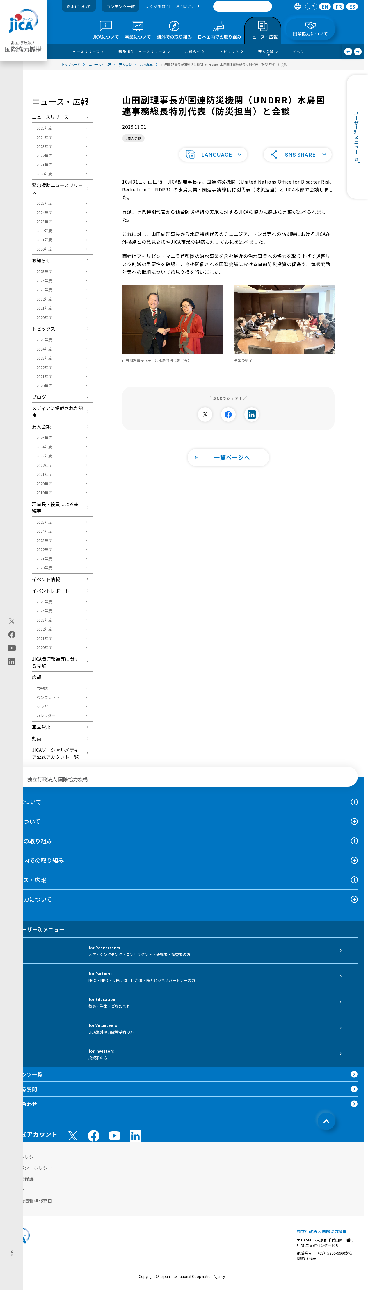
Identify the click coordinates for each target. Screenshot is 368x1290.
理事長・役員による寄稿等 (55, 507)
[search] (242, 6)
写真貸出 (41, 727)
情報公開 (15, 1189)
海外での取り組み (29, 841)
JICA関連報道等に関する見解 (55, 662)
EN (324, 6)
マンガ (42, 706)
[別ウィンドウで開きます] (205, 414)
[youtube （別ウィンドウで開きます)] (114, 1135)
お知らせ (41, 260)
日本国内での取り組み (35, 860)
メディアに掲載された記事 (57, 412)
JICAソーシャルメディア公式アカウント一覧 (55, 753)
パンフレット (47, 697)
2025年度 (44, 128)
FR (338, 6)
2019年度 (44, 492)
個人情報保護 (20, 1178)
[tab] (297, 6)
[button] (213, 154)
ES (352, 6)
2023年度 (44, 146)
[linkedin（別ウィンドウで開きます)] (12, 661)
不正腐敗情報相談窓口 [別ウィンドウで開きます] (29, 1200)
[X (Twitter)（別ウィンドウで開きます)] (12, 621)
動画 (36, 738)
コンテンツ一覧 (120, 6)
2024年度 (44, 137)
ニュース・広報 (26, 879)
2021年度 (44, 164)
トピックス (43, 328)
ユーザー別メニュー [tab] (35, 929)
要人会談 (41, 426)
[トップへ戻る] (326, 1121)
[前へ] (348, 51)
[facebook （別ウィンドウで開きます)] (93, 1136)
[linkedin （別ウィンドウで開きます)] (135, 1136)
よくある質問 (157, 6)
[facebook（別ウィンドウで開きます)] (12, 634)
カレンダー (45, 715)
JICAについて (23, 802)
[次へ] (358, 51)
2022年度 (44, 155)
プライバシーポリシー (29, 1167)
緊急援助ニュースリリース (57, 188)
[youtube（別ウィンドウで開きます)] (12, 648)
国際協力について (29, 899)
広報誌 (42, 688)
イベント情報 (46, 579)
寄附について (79, 6)
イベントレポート (50, 590)
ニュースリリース (50, 116)
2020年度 (44, 174)
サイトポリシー (22, 1156)
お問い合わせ (187, 6)
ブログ (39, 396)
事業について (23, 821)
